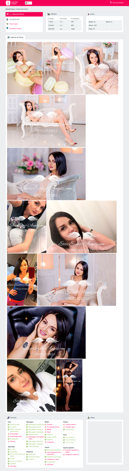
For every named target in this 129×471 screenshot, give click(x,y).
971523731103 (14, 19)
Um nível (13, 427)
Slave (49, 432)
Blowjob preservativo (54, 450)
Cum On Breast (71, 440)
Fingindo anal (70, 427)
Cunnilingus (51, 462)
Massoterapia (33, 434)
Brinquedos (14, 439)
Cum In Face (70, 442)
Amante (49, 424)
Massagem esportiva (36, 441)
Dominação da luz (53, 427)
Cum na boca (70, 437)
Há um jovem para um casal (17, 455)
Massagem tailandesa (36, 432)
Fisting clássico (71, 424)
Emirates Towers (14, 28)
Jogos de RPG (52, 437)
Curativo (50, 439)
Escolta (12, 449)
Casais (12, 459)
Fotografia (13, 452)
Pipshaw (13, 464)
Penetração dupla (16, 436)
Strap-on (50, 434)
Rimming (13, 466)
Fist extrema (70, 429)
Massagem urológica (36, 429)
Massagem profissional (36, 424)
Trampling (50, 442)
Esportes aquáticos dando (72, 451)
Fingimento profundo (54, 457)
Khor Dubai (12, 24)
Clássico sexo (15, 424)
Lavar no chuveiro (16, 461)
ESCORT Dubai (10, 9)
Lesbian (31, 459)
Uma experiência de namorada (53, 453)
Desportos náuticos (72, 454)
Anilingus (50, 464)
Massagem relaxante (36, 444)
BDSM (49, 429)
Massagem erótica (35, 427)
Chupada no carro (53, 459)
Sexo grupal (14, 434)
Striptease (32, 454)
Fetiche (12, 441)
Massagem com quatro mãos (36, 438)
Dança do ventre (34, 457)
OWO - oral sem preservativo (15, 430)
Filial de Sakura (34, 446)
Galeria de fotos (15, 37)
